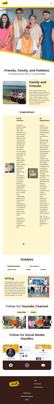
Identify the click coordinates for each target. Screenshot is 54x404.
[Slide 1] (11, 102)
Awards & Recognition (27, 396)
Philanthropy (27, 393)
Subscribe (21, 312)
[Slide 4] (17, 102)
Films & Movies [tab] (34, 266)
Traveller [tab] (43, 269)
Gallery (27, 399)
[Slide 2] (13, 102)
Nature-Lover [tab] (12, 269)
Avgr (35, 380)
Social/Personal (38, 387)
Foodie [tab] (28, 269)
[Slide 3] (15, 102)
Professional (37, 384)
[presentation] (24, 244)
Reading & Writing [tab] (14, 266)
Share (33, 312)
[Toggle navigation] (51, 3)
